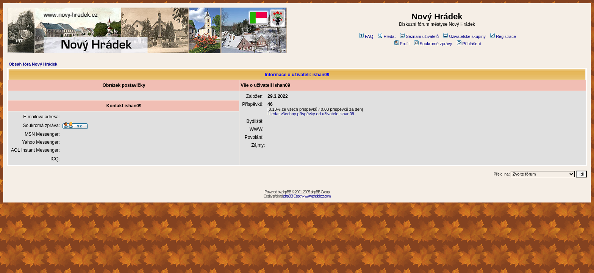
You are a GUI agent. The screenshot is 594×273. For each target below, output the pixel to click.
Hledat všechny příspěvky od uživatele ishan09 (310, 113)
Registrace (503, 36)
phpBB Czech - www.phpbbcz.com (306, 196)
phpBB (286, 192)
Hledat (386, 36)
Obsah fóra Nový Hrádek (33, 64)
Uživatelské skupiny (464, 36)
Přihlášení (469, 43)
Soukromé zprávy (433, 43)
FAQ (366, 36)
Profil (402, 43)
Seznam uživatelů (419, 36)
